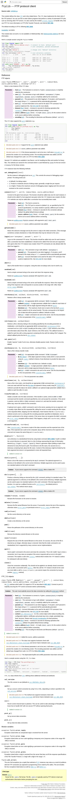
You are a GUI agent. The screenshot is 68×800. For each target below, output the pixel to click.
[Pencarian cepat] (36, 1)
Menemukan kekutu (60, 796)
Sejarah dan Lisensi (46, 789)
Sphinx (60, 798)
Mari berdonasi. (61, 793)
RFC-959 (36, 106)
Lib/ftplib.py (14, 11)
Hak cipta (44, 784)
